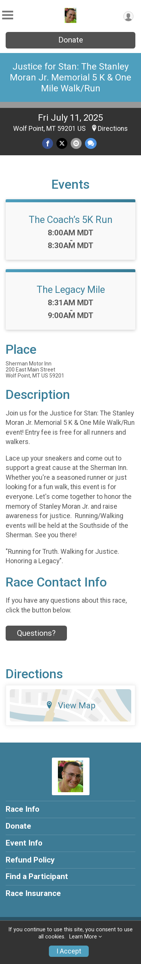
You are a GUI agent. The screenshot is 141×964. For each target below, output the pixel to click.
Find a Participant (37, 876)
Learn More (83, 937)
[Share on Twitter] (61, 143)
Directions (113, 128)
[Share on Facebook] (47, 143)
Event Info (24, 842)
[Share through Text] (91, 143)
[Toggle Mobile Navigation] (7, 15)
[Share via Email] (76, 143)
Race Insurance (33, 893)
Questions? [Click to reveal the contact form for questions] (36, 633)
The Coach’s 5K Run (70, 219)
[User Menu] (128, 16)
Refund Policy (30, 859)
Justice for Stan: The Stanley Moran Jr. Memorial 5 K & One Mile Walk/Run (70, 77)
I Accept (68, 951)
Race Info (22, 809)
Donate (70, 39)
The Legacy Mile (70, 289)
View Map (70, 705)
